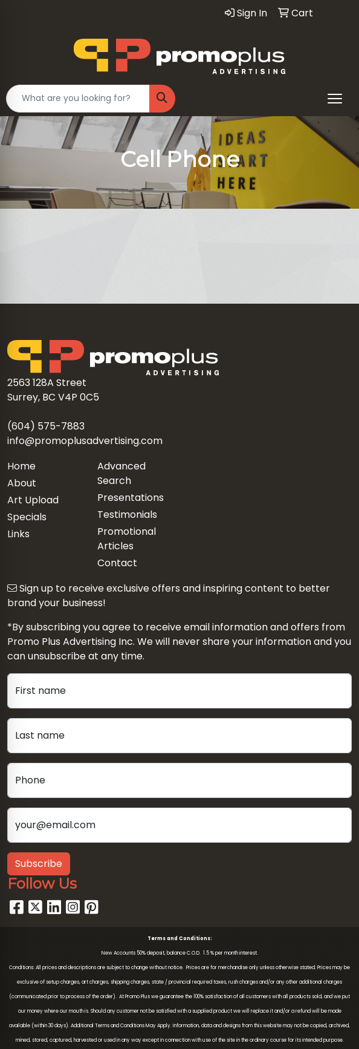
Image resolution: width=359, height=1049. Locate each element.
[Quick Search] (78, 99)
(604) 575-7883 (46, 426)
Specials (27, 517)
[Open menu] (335, 99)
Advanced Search (121, 473)
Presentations (130, 498)
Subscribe (38, 864)
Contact (117, 563)
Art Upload (33, 500)
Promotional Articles (126, 538)
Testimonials (127, 514)
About (21, 483)
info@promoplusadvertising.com (85, 441)
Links (18, 534)
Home (21, 466)
